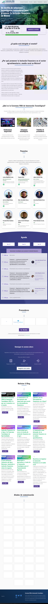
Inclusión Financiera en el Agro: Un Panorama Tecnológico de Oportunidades (8, 430)
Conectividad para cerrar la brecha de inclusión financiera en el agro (23, 430)
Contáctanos (27, 335)
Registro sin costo (24, 368)
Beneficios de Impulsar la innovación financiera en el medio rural (39, 459)
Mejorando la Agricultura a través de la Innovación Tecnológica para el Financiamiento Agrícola (23, 460)
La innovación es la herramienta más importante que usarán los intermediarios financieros (23, 400)
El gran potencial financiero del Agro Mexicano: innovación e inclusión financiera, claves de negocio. (8, 459)
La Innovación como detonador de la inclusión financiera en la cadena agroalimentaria (39, 431)
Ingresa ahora (33, 29)
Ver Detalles (24, 330)
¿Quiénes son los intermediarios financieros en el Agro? (39, 398)
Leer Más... (5, 410)
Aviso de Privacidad (24, 602)
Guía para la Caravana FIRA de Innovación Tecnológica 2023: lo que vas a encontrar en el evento (8, 400)
